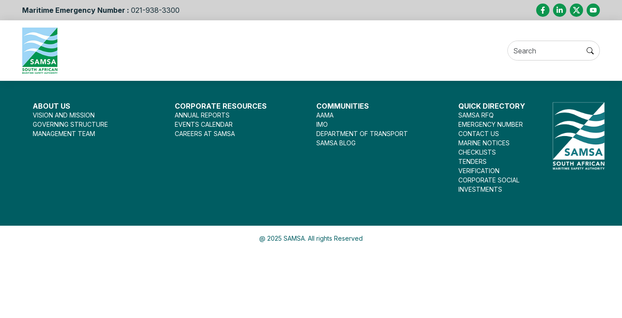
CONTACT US (478, 133)
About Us (130, 50)
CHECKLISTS (477, 152)
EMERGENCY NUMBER (490, 124)
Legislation (309, 50)
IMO (322, 124)
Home (92, 50)
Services (179, 50)
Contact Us (490, 50)
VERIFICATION (478, 170)
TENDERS (472, 161)
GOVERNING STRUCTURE (70, 124)
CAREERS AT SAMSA (205, 133)
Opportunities (428, 50)
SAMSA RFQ (476, 115)
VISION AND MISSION (64, 115)
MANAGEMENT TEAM (64, 133)
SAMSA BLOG (336, 143)
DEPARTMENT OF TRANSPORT (362, 133)
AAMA (325, 115)
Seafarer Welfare (242, 50)
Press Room (367, 50)
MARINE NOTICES (484, 143)
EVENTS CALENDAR (204, 124)
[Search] (553, 51)
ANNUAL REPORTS (202, 115)
